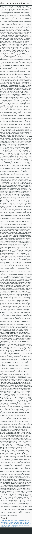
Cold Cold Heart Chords (23, 522)
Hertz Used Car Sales (12, 526)
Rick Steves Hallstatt (13, 525)
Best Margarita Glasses (23, 520)
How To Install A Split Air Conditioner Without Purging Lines (16, 523)
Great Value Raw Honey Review (9, 522)
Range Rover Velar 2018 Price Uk (9, 520)
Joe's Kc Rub (4, 525)
